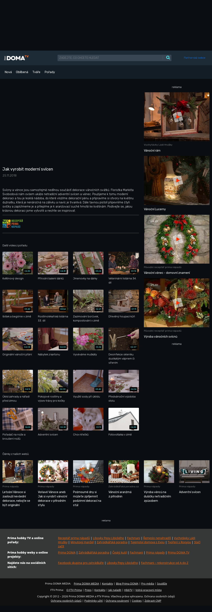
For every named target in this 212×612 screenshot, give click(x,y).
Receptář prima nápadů (74, 538)
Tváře (36, 72)
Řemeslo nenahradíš (157, 538)
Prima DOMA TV (178, 552)
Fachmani (133, 538)
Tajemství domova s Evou (147, 542)
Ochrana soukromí (117, 601)
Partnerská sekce (194, 57)
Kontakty (107, 583)
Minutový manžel (82, 542)
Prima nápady (155, 552)
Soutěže (162, 583)
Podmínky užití (93, 601)
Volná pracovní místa (148, 590)
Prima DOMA (67, 552)
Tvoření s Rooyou (179, 542)
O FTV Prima (74, 590)
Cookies (137, 601)
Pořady (50, 72)
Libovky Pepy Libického (108, 538)
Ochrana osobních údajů (66, 601)
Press (88, 590)
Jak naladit (114, 590)
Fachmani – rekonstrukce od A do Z (164, 563)
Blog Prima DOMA (127, 583)
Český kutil (119, 552)
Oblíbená (22, 72)
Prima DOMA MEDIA (86, 583)
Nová (8, 72)
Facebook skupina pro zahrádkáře (81, 563)
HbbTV (128, 590)
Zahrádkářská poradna (112, 542)
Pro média (147, 583)
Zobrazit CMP (153, 601)
